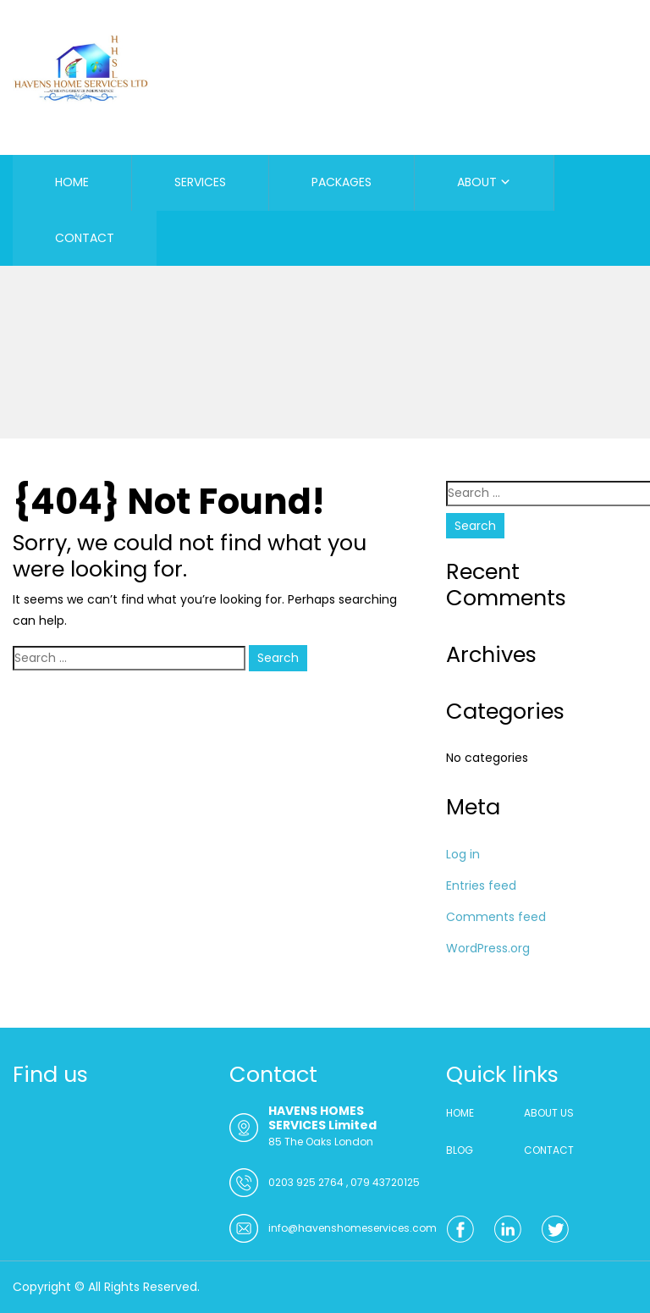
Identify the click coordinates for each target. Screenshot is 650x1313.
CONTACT (84, 237)
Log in (463, 854)
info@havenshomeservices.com (352, 1228)
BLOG (459, 1150)
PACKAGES (341, 182)
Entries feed (481, 885)
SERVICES (200, 182)
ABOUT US (549, 1113)
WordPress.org (488, 948)
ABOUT (477, 182)
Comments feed (496, 916)
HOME (72, 182)
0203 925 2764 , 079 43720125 (344, 1182)
